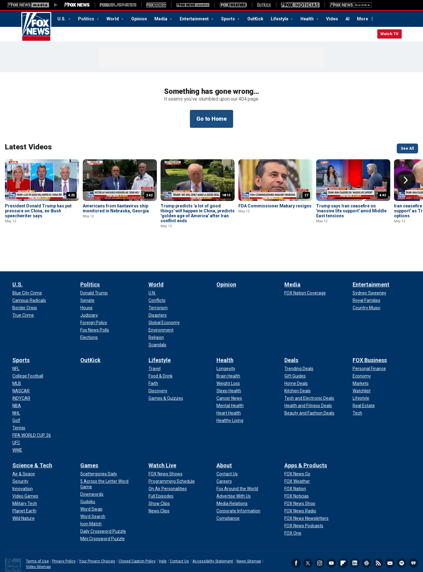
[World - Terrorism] (158, 280)
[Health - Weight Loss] (228, 355)
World (113, 18)
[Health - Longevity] (225, 341)
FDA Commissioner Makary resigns (275, 205)
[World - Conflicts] (157, 272)
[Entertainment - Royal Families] (366, 272)
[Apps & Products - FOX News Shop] (299, 476)
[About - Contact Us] (227, 446)
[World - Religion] (156, 309)
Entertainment (195, 18)
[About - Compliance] (228, 490)
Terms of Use (37, 534)
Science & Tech (32, 438)
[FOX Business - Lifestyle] (361, 370)
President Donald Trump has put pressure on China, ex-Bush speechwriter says (38, 210)
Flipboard (343, 535)
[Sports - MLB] (16, 355)
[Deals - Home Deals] (296, 355)
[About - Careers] (224, 453)
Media (161, 18)
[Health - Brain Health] (228, 348)
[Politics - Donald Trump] (94, 265)
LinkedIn (354, 535)
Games (89, 438)
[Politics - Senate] (87, 272)
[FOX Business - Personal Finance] (369, 341)
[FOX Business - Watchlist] (362, 363)
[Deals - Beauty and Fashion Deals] (309, 385)
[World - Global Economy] (164, 295)
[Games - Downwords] (91, 466)
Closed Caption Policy (137, 534)
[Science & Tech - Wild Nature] (23, 490)
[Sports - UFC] (16, 415)
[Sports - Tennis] (18, 400)
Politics (86, 18)
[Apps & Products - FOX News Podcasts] (303, 498)
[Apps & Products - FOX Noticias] (296, 468)
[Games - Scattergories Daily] (98, 446)
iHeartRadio (413, 535)
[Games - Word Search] (92, 488)
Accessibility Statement (212, 534)
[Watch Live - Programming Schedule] (172, 453)
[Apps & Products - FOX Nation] (295, 461)
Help (162, 534)
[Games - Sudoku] (87, 474)
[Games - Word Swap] (91, 481)
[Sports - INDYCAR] (21, 370)
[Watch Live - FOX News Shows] (165, 446)
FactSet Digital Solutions (221, 555)
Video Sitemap (38, 539)
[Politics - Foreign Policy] (93, 295)
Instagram (319, 535)
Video (332, 18)
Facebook (296, 535)
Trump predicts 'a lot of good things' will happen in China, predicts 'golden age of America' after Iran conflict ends (198, 213)
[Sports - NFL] (15, 341)
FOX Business (370, 332)
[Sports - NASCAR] (21, 363)
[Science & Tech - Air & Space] (23, 446)
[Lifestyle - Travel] (155, 341)
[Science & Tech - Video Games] (25, 468)
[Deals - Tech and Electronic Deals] (309, 370)
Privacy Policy (64, 534)
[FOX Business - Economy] (362, 348)
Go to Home (211, 118)
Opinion (139, 18)
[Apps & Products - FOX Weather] (297, 453)
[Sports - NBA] (16, 378)
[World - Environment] (161, 302)
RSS (378, 535)
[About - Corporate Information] (238, 483)
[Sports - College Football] (27, 348)
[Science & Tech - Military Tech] (24, 476)
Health (307, 18)
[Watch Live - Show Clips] (159, 476)
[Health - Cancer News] (229, 370)
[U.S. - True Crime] (23, 287)
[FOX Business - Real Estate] (364, 378)
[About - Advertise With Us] (233, 468)
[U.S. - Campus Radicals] (29, 272)
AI (348, 18)
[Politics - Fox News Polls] (94, 302)
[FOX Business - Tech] (357, 385)
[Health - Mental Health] (230, 378)
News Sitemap (249, 534)
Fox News (36, 27)
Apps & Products (305, 438)
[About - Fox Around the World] (237, 461)
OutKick (255, 18)
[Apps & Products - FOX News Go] (297, 446)
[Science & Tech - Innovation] (22, 461)
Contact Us (179, 534)
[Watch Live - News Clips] (159, 483)
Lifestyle (280, 18)
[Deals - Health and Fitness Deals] (308, 378)
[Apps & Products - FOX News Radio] (300, 483)
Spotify (401, 535)
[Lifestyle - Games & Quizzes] (166, 370)
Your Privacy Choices (97, 534)
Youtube (331, 535)
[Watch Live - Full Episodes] (161, 468)
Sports (228, 18)
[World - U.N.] (152, 265)
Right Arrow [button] (406, 180)
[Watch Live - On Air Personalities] (168, 461)
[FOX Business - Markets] (361, 355)
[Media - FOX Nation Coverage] (305, 265)
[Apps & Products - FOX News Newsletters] (306, 490)
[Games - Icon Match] (91, 496)
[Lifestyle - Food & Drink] (161, 348)
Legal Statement (258, 555)
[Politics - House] (86, 280)
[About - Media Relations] (232, 476)
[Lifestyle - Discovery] (158, 363)
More (362, 18)
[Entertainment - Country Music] (366, 280)
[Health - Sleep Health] (228, 363)
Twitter (307, 535)
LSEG (82, 561)
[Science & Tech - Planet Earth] (24, 483)
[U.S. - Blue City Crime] (27, 265)
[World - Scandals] (157, 317)
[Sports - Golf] (16, 392)
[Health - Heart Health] (228, 385)
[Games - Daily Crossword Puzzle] (103, 503)
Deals (291, 332)
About (224, 438)
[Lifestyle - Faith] (153, 355)
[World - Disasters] (158, 287)
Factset (141, 555)
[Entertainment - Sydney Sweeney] (369, 265)
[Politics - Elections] (89, 309)
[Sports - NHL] (16, 385)
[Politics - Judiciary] (89, 287)
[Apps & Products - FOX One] (292, 505)
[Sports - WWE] (17, 422)
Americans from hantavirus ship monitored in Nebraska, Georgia (116, 208)
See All (407, 148)
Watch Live (162, 438)
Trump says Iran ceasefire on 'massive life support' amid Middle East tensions (351, 210)
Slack (366, 535)
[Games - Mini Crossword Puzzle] (102, 511)
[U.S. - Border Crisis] (24, 280)
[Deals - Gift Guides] (295, 348)
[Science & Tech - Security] (20, 453)
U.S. (62, 18)
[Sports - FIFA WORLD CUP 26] (31, 407)
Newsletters (390, 535)
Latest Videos (28, 147)
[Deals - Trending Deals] (298, 341)
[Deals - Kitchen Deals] (297, 363)
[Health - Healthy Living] (229, 392)
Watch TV (389, 33)
